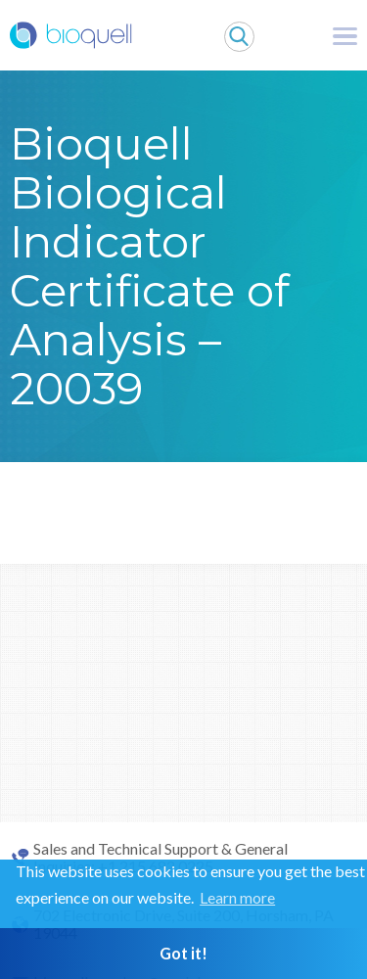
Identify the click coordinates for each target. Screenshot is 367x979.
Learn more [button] (237, 897)
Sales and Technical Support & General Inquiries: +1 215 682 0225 (160, 857)
